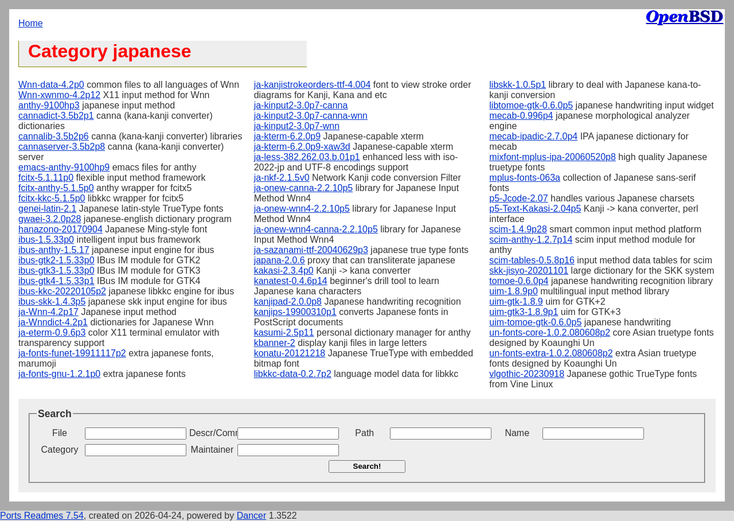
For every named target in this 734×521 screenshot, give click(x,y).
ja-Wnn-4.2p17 (48, 312)
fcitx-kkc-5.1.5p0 (51, 198)
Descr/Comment (212, 433)
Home (30, 23)
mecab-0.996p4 (521, 115)
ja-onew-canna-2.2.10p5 (303, 188)
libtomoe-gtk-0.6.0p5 (531, 105)
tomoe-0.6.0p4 (518, 281)
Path (364, 433)
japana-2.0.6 (279, 260)
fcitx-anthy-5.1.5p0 (56, 188)
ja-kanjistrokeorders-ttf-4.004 (312, 85)
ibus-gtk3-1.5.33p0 (56, 270)
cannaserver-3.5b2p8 (61, 146)
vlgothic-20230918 (526, 374)
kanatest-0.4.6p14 (290, 281)
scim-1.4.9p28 (518, 229)
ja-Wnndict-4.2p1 (53, 322)
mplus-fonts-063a (524, 177)
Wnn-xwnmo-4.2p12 (59, 95)
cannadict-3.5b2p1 (56, 115)
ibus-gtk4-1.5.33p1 (56, 281)
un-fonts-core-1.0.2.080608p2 (549, 332)
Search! (367, 466)
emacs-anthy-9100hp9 (64, 167)
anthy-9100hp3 (49, 105)
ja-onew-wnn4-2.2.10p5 (302, 208)
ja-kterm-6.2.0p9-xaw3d (302, 146)
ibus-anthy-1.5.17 (53, 250)
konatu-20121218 (290, 353)
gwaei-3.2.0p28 (49, 219)
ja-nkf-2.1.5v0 (282, 177)
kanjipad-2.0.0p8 (288, 301)
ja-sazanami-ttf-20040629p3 (311, 250)
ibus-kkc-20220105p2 (62, 291)
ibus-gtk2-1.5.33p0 (56, 260)
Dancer (252, 515)
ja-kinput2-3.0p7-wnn (296, 126)
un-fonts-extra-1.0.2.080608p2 (550, 353)
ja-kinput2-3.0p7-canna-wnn (311, 115)
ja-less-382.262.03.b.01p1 (307, 157)
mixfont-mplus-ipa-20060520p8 (552, 157)
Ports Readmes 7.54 (42, 515)
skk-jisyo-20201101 (528, 270)
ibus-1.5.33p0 (46, 239)
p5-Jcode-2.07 (518, 198)
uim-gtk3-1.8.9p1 (523, 312)
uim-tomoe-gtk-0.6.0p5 (535, 322)
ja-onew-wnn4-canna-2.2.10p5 (316, 229)
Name (517, 433)
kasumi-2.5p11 (284, 332)
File (59, 433)
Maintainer (212, 449)
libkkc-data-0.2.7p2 (292, 374)
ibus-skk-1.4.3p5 (51, 301)
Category (60, 449)
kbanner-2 (274, 343)
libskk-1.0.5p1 (517, 85)
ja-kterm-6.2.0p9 (287, 136)
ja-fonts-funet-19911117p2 (72, 353)
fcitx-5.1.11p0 (45, 177)
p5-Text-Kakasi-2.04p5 (535, 208)
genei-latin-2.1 (47, 208)
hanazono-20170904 (60, 229)
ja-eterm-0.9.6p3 (51, 332)
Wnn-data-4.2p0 (51, 85)
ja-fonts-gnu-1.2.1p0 (59, 374)
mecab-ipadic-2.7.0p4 (533, 136)
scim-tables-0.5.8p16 (532, 260)
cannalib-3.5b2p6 (53, 136)
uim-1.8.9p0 (513, 291)
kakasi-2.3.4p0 (284, 270)
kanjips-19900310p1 (295, 312)
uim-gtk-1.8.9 (515, 301)
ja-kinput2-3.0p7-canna (301, 105)
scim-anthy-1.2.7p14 (530, 239)
